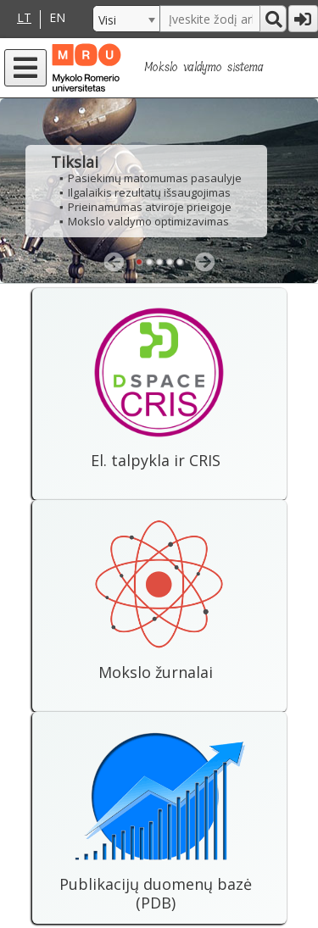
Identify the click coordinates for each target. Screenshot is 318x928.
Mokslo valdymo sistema (204, 67)
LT (24, 17)
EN (57, 17)
